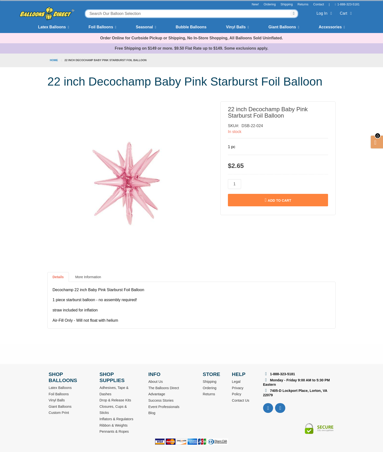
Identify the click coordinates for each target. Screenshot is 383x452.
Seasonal (144, 27)
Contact (318, 4)
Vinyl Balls (236, 27)
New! (255, 4)
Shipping (287, 4)
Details (58, 277)
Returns (303, 4)
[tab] (58, 279)
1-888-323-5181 (348, 4)
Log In (325, 13)
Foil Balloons (101, 27)
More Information (88, 277)
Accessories (330, 27)
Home (54, 60)
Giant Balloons (282, 27)
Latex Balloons (52, 27)
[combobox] (191, 13)
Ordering (270, 4)
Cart (347, 13)
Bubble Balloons (191, 27)
